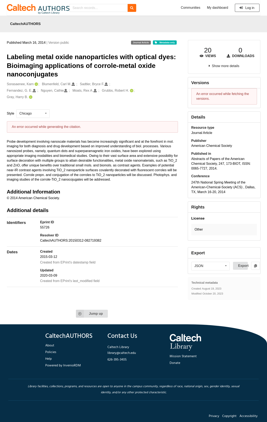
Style (10, 113)
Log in (246, 8)
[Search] (132, 8)
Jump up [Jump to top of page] (89, 314)
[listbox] (33, 113)
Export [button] (243, 265)
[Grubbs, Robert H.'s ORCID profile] (131, 90)
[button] (224, 229)
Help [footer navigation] (48, 359)
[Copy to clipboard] (255, 266)
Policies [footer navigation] (50, 352)
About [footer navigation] (49, 345)
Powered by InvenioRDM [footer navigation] (63, 365)
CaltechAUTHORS (25, 24)
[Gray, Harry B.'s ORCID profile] (30, 97)
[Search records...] (98, 8)
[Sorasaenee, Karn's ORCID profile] (36, 84)
